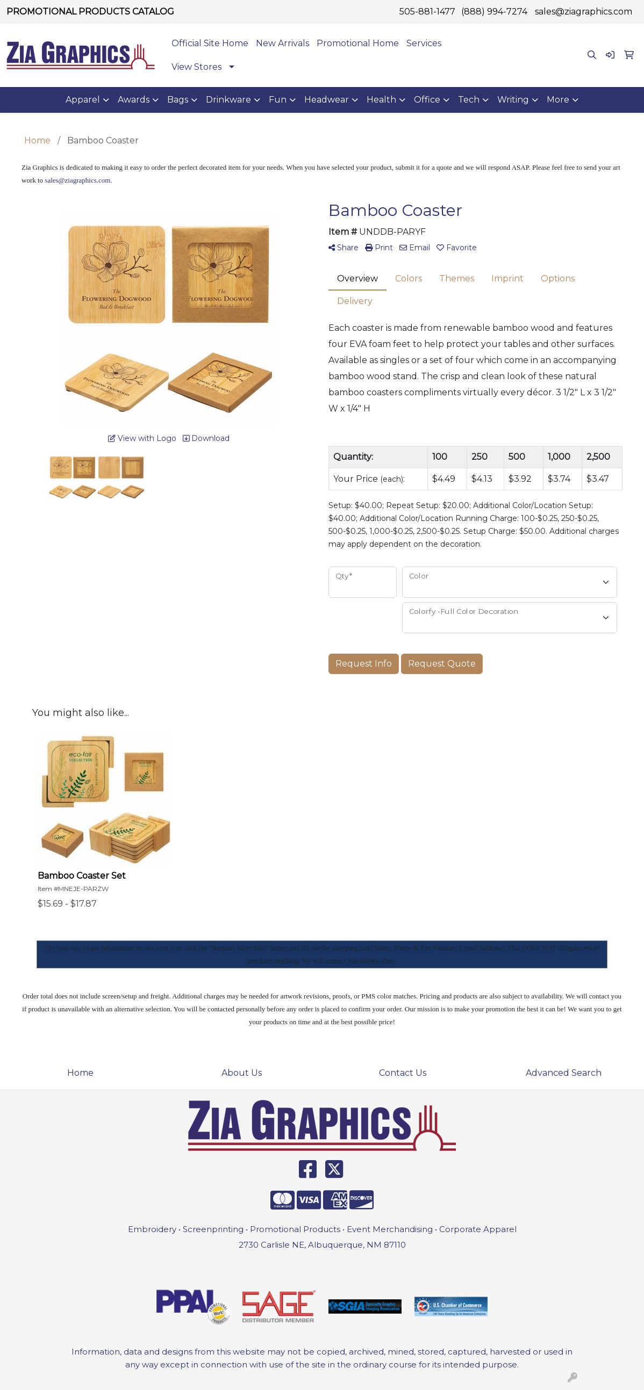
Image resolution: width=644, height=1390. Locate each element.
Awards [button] (133, 100)
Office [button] (427, 100)
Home (80, 1073)
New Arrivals (282, 43)
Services (423, 43)
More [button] (558, 100)
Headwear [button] (326, 100)
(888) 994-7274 (494, 11)
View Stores (196, 67)
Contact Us (402, 1073)
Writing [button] (513, 100)
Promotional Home (358, 43)
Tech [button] (469, 100)
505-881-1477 (427, 11)
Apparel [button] (83, 100)
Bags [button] (177, 100)
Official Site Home (209, 43)
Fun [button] (278, 100)
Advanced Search (564, 1073)
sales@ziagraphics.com (583, 11)
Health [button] (381, 100)
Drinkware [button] (228, 100)
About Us (241, 1073)
